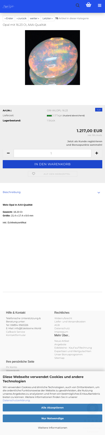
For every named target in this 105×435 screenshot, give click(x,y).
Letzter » (48, 18)
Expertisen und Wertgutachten (72, 351)
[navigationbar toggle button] (99, 5)
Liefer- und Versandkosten (70, 321)
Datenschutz (62, 328)
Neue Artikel (61, 340)
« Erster (9, 18)
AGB (57, 325)
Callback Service (15, 331)
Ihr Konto (11, 367)
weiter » (34, 18)
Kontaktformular (16, 335)
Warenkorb (12, 370)
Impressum (61, 331)
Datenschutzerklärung (16, 400)
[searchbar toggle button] (77, 5)
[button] (8, 153)
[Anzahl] (52, 153)
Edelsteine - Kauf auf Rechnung (73, 347)
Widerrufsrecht (63, 318)
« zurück (21, 18)
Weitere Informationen (52, 427)
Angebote (60, 344)
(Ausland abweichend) (74, 115)
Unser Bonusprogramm (68, 354)
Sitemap (59, 357)
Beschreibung (12, 192)
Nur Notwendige (52, 418)
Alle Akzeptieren (52, 407)
